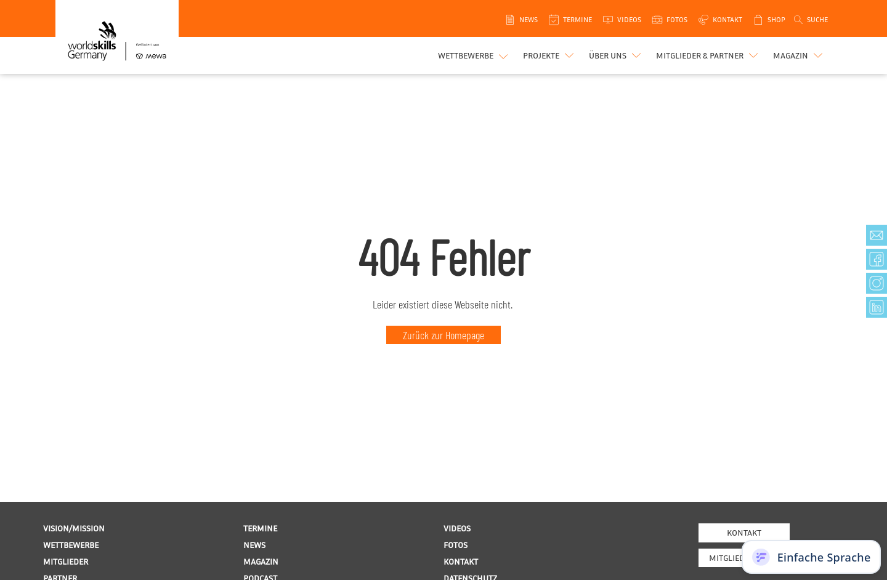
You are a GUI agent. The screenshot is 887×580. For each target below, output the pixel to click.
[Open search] (810, 19)
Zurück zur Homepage (443, 335)
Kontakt (744, 532)
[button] (550, 55)
